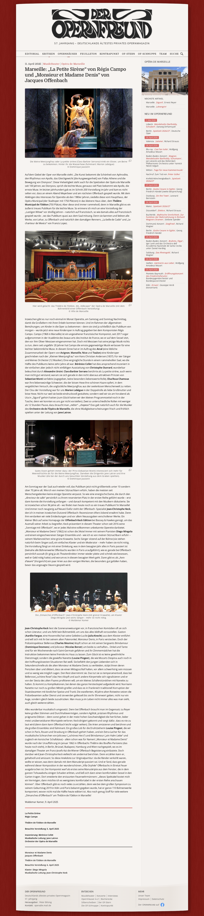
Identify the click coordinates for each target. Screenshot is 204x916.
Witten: (164, 170)
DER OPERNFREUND (35, 891)
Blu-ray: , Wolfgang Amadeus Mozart (162, 150)
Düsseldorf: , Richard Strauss (163, 210)
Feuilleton (88, 54)
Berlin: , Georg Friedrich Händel (164, 231)
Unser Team (144, 895)
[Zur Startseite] (102, 24)
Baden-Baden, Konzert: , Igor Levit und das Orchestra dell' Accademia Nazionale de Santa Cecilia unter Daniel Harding (165, 245)
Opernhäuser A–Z (90, 899)
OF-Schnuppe (147, 54)
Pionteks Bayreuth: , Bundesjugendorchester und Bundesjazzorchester (164, 277)
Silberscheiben (88, 902)
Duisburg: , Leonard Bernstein (162, 197)
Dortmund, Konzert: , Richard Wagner (164, 225)
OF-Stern (128, 54)
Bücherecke (106, 899)
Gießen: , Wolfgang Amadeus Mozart (165, 264)
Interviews (113, 896)
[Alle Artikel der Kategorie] (165, 81)
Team (163, 54)
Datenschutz (158, 899)
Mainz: (158, 206)
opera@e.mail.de (42, 905)
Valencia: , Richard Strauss (162, 141)
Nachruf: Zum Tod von (163, 174)
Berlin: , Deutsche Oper (163, 132)
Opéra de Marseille (73, 64)
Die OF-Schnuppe (89, 905)
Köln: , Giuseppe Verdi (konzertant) (160, 286)
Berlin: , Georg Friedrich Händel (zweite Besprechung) (164, 190)
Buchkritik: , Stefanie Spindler (165, 217)
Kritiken (48, 54)
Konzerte (101, 896)
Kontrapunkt (109, 54)
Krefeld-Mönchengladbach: (163, 179)
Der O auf (148, 904)
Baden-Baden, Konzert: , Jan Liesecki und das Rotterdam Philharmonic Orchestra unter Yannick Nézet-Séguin (164, 161)
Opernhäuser (67, 54)
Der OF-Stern (104, 902)
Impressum (143, 899)
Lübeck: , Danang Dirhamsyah (161, 125)
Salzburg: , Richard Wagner (162, 253)
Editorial (32, 54)
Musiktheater (51, 64)
